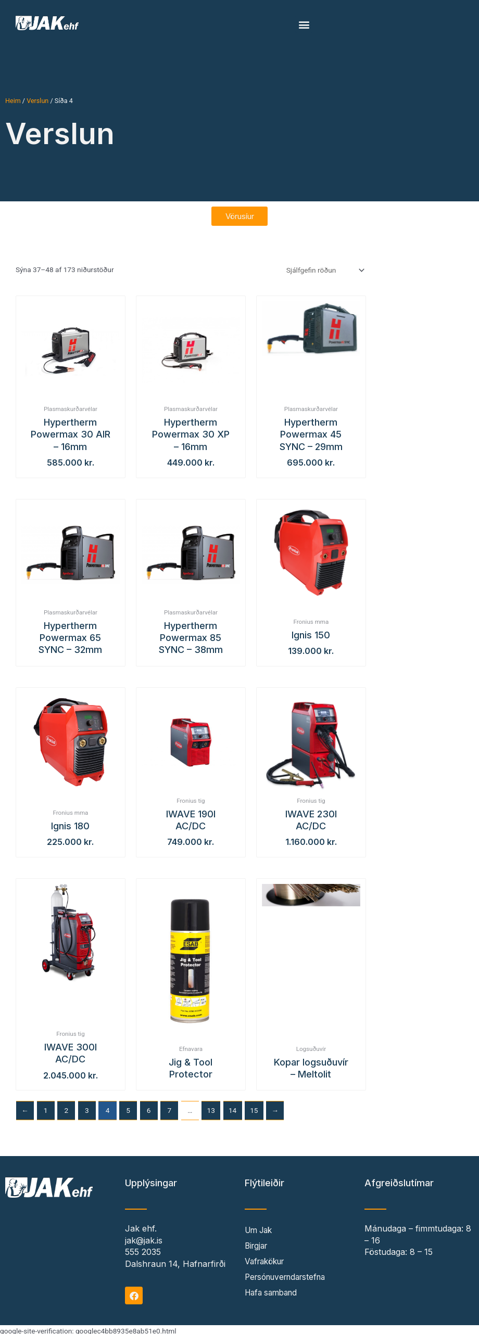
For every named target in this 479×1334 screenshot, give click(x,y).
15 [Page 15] (254, 1107)
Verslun (37, 101)
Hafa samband (273, 1290)
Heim (13, 101)
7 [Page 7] (169, 1107)
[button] (303, 24)
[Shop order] (324, 267)
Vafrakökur (267, 1259)
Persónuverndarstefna (289, 1274)
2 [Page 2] (66, 1107)
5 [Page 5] (128, 1107)
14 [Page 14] (232, 1107)
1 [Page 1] (46, 1107)
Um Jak (260, 1228)
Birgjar (257, 1243)
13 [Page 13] (211, 1107)
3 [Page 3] (87, 1107)
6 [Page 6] (149, 1107)
